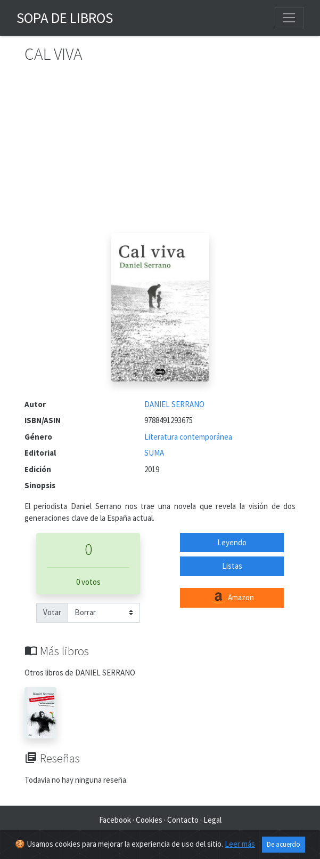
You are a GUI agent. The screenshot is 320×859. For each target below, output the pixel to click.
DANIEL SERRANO (174, 404)
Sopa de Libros (65, 18)
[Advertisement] (160, 153)
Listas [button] (232, 566)
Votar (52, 612)
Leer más (240, 844)
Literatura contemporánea (188, 437)
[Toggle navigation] (289, 17)
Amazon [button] (232, 598)
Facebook (115, 820)
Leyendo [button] (232, 542)
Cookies (149, 820)
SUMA (154, 453)
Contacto (183, 820)
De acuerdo (283, 844)
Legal (212, 820)
